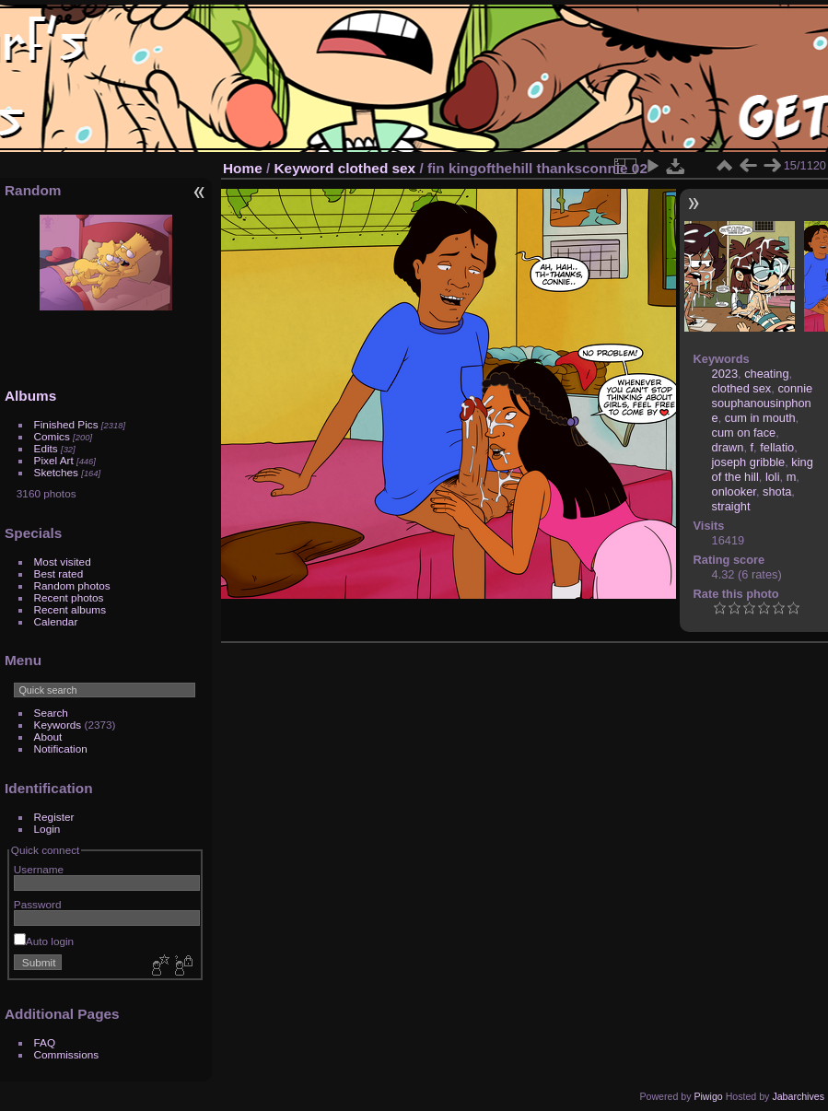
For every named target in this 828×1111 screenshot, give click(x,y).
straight (731, 506)
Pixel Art (54, 460)
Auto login (44, 941)
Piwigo (708, 1096)
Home (242, 168)
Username (39, 869)
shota (777, 491)
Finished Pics (66, 424)
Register (54, 817)
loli (772, 477)
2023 (725, 373)
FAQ (45, 1042)
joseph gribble (749, 462)
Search (51, 713)
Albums (30, 395)
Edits (46, 448)
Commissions (66, 1054)
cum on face (744, 432)
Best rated (59, 573)
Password (38, 904)
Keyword (304, 168)
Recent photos (69, 597)
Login (47, 829)
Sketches (56, 472)
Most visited (62, 561)
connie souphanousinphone (762, 403)
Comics (52, 436)
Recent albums (70, 609)
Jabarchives (798, 1096)
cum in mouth (760, 418)
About (48, 737)
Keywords (58, 725)
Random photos (72, 585)
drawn (728, 447)
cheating (766, 373)
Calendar (56, 621)
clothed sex (377, 168)
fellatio (777, 447)
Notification (60, 748)
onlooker (734, 491)
